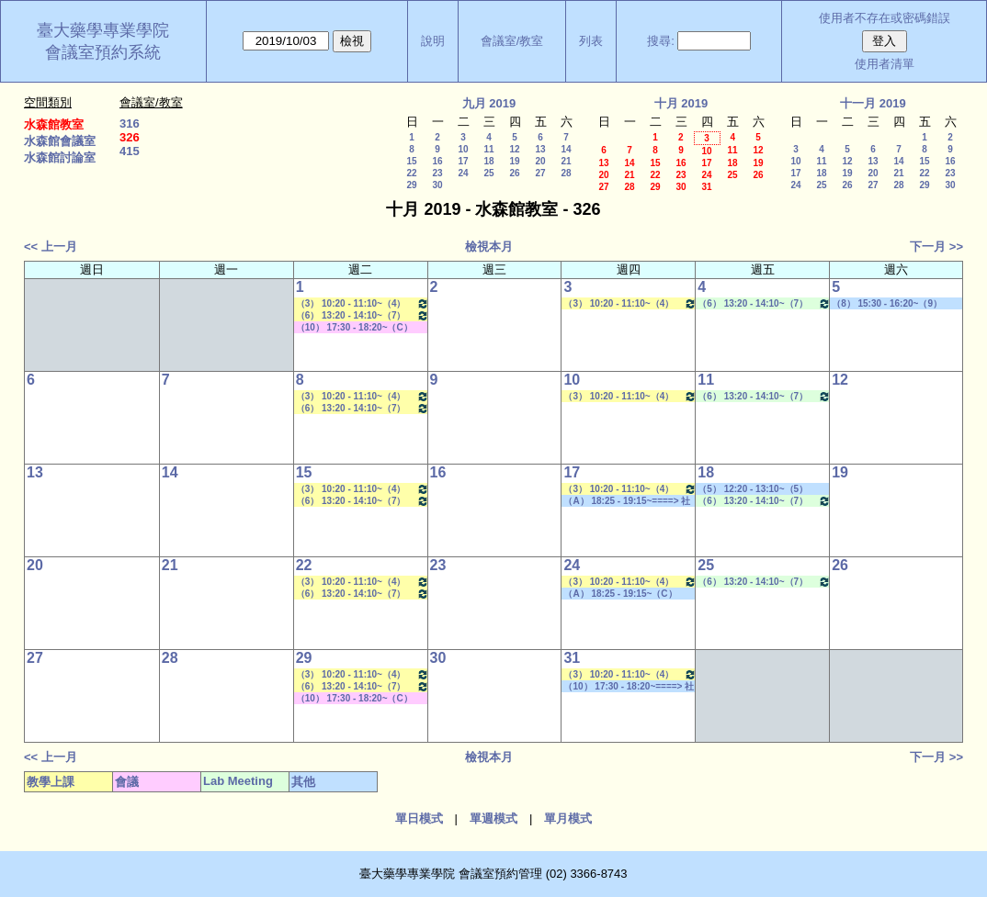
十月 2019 (681, 103)
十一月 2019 (873, 103)
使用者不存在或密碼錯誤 (884, 18)
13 (540, 149)
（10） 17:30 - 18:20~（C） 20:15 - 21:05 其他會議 (354, 327)
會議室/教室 (512, 41)
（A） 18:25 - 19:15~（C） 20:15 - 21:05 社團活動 (619, 594)
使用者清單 (884, 64)
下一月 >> (936, 246)
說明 (433, 41)
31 (706, 187)
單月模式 (568, 818)
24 (463, 173)
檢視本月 (489, 246)
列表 (591, 41)
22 (411, 173)
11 (488, 149)
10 (463, 149)
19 (514, 161)
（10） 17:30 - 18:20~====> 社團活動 (628, 686)
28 (566, 173)
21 (566, 161)
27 (540, 173)
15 (411, 161)
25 (488, 173)
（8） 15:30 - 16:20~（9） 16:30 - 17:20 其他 (887, 303)
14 (566, 149)
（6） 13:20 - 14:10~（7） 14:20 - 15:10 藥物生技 (362, 315)
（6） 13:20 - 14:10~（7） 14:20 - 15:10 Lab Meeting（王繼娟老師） (764, 303)
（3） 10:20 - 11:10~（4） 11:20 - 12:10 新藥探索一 (630, 303)
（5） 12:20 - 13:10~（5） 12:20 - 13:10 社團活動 (753, 489)
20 (540, 161)
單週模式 (493, 818)
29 (411, 185)
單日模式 (419, 818)
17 (463, 161)
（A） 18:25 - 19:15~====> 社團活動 (626, 501)
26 (514, 173)
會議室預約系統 (103, 52)
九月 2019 (489, 103)
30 (437, 185)
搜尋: (661, 41)
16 (437, 161)
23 (437, 173)
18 (488, 161)
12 (514, 149)
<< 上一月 (50, 246)
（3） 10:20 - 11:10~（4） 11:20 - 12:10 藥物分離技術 (362, 303)
